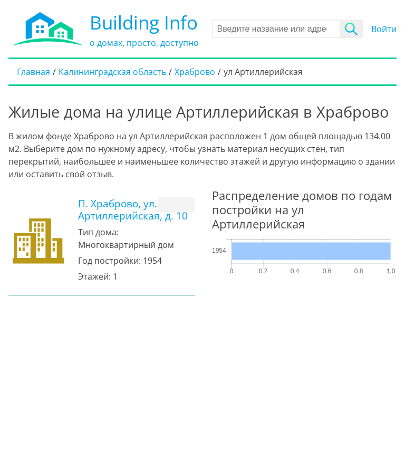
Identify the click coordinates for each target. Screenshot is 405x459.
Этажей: (94, 276)
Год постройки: (109, 260)
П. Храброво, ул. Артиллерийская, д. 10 (133, 209)
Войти (384, 29)
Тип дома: (98, 232)
